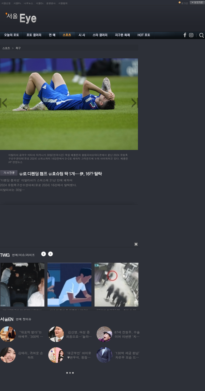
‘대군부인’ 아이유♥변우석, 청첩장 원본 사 (79, 357)
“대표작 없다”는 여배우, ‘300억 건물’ (30, 336)
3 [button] (73, 373)
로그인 (184, 3)
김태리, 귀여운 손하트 (30, 355)
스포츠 (6, 48)
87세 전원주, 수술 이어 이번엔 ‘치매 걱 (127, 336)
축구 (17, 48)
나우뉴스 (28, 3)
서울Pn (17, 3)
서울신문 (6, 3)
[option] (33, 284)
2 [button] (70, 373)
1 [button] (67, 373)
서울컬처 (63, 3)
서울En (39, 3)
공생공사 (51, 3)
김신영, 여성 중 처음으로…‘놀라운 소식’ (79, 336)
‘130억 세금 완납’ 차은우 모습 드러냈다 (127, 357)
